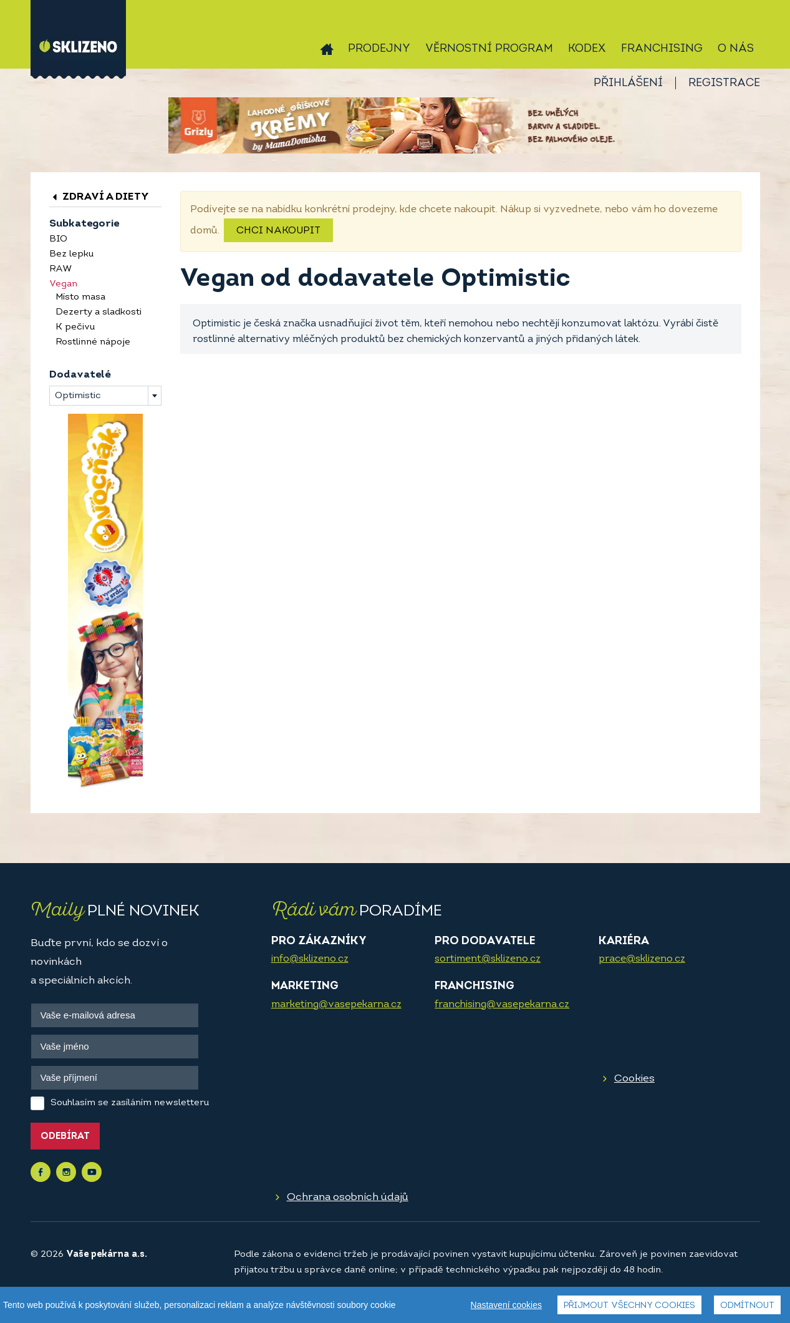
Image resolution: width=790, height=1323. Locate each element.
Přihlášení (628, 83)
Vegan (63, 284)
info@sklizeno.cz (310, 959)
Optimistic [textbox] (78, 396)
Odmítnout (747, 1306)
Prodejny (379, 49)
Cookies (634, 1078)
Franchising (662, 49)
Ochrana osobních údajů (347, 1197)
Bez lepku (71, 254)
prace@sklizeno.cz (642, 959)
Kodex (587, 49)
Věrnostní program (489, 49)
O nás (736, 49)
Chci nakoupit (278, 231)
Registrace (724, 83)
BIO (58, 239)
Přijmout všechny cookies (629, 1306)
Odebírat (65, 1136)
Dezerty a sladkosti (98, 312)
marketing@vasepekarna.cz (336, 1005)
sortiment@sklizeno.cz (488, 959)
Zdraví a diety (99, 197)
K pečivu (75, 327)
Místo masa (80, 297)
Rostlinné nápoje (92, 342)
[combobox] (105, 396)
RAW (60, 269)
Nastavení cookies (506, 1305)
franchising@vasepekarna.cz (502, 1005)
